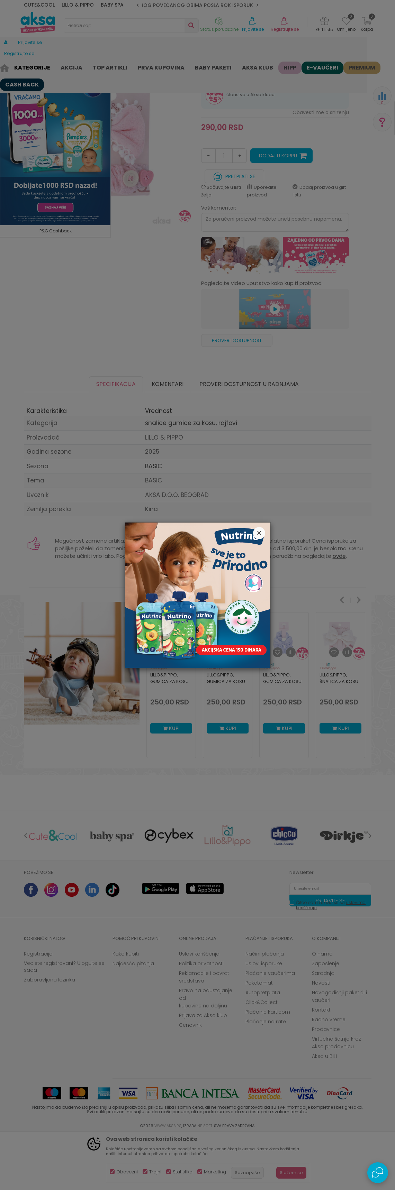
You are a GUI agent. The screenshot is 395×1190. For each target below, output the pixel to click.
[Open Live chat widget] (377, 1172)
